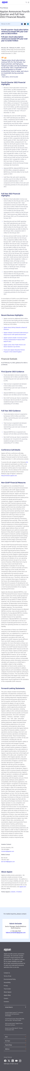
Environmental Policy (10, 979)
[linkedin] (28, 24)
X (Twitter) (19, 892)
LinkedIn (12, 892)
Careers (6, 998)
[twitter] (25, 24)
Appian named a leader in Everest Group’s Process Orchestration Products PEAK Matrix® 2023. (15, 339)
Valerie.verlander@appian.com (15, 932)
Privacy (6, 985)
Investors (6, 1001)
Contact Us (7, 973)
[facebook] (22, 24)
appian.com (23, 886)
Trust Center (7, 989)
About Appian (7, 992)
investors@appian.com (7, 851)
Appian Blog (7, 995)
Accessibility (7, 982)
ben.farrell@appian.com (8, 861)
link (27, 462)
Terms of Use (7, 976)
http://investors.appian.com (9, 475)
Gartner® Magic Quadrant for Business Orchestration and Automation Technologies (14, 1014)
